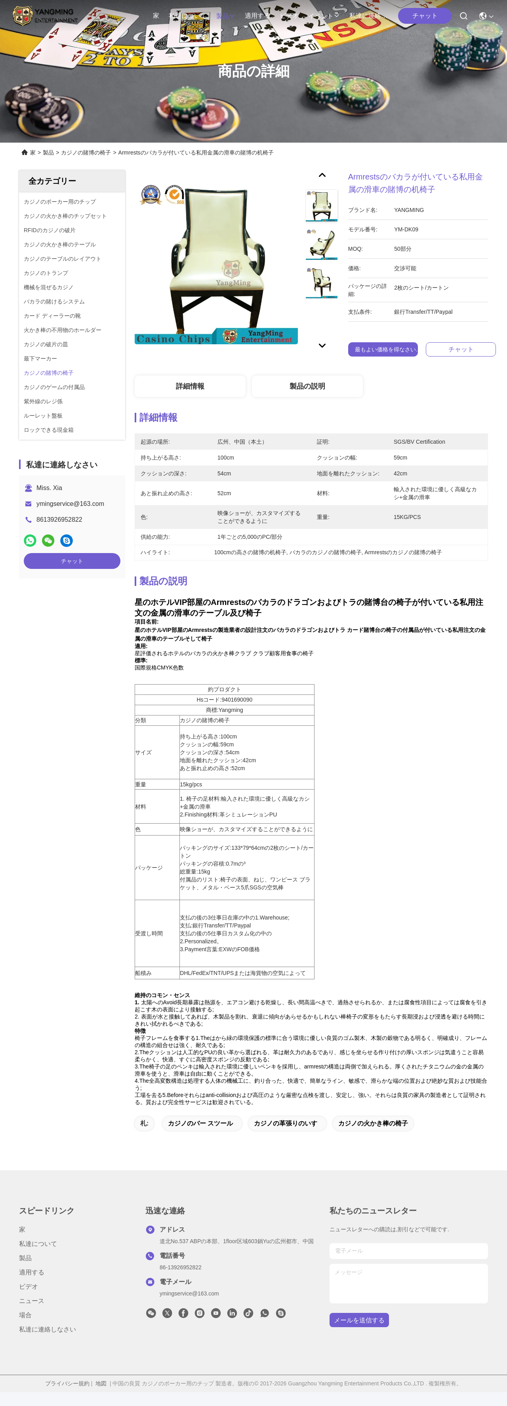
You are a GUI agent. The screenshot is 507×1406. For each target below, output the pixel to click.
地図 (101, 1397)
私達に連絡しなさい (368, 15)
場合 (25, 1329)
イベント (324, 16)
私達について (188, 15)
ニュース (31, 1314)
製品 (225, 16)
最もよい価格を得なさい (385, 349)
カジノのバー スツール (200, 1137)
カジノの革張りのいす (285, 1137)
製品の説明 (307, 386)
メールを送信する (359, 1334)
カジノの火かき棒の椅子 (373, 1137)
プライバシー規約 (67, 1397)
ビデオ (289, 15)
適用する (257, 15)
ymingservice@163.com (70, 503)
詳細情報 (190, 386)
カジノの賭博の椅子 (86, 152)
